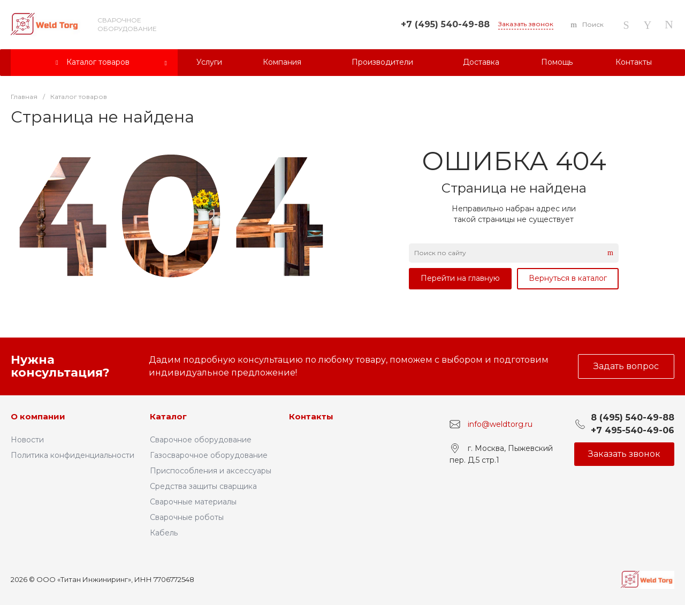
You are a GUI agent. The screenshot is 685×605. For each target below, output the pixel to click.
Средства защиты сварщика (203, 486)
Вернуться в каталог (568, 278)
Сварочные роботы (187, 517)
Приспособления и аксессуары (210, 471)
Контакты (311, 416)
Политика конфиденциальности (72, 455)
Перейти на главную (460, 278)
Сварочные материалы (193, 502)
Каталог (168, 416)
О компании (38, 416)
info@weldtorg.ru (500, 424)
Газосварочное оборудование (209, 455)
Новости (27, 440)
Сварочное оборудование (201, 440)
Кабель (164, 533)
